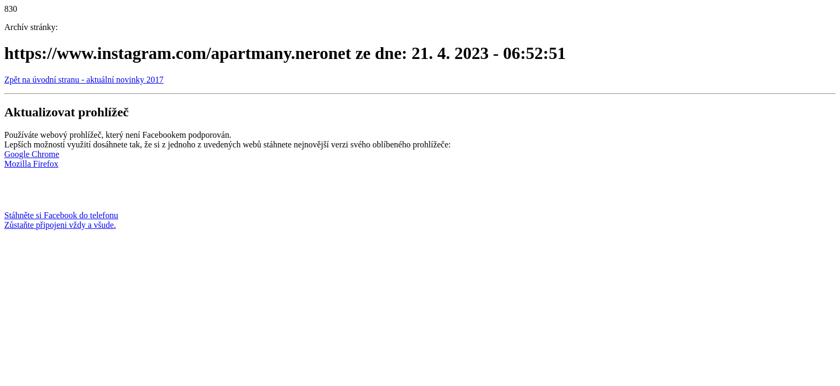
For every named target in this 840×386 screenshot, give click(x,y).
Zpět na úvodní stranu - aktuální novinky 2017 (83, 79)
